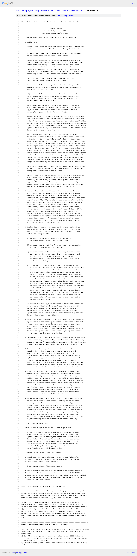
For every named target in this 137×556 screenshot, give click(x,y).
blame (71, 16)
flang (37, 10)
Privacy (18, 553)
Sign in (132, 3)
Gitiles (13, 553)
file (60, 16)
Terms (24, 553)
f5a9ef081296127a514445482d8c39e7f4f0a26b (62, 10)
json (133, 553)
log (65, 16)
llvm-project (27, 10)
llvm (18, 10)
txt (128, 553)
